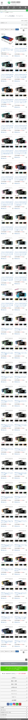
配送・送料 (14, 681)
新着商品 (2, 7)
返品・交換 (14, 684)
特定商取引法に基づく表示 (5, 712)
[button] (27, 30)
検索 (27, 10)
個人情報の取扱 (3, 714)
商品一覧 (8, 7)
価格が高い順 (13, 29)
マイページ (20, 7)
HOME (1, 12)
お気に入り (14, 7)
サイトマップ (3, 717)
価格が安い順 (7, 29)
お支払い (14, 677)
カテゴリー (14, 690)
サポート (14, 697)
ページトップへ (26, 660)
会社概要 (14, 700)
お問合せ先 (14, 687)
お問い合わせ (3, 709)
